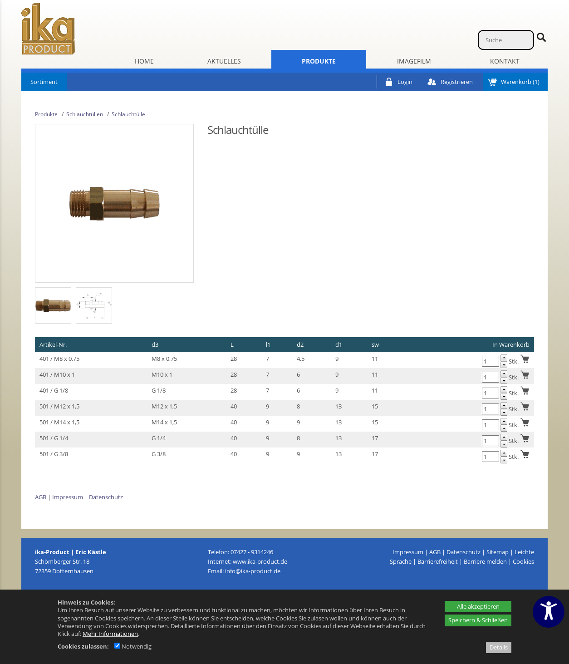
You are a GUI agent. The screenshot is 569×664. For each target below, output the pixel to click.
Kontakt (505, 61)
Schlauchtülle (128, 114)
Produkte (319, 61)
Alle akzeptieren (478, 606)
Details (499, 647)
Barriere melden (485, 561)
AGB (40, 497)
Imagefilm (414, 61)
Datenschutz (106, 497)
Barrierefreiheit (437, 561)
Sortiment (44, 82)
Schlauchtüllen (84, 114)
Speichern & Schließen (478, 620)
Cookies (523, 561)
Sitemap (497, 552)
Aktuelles (224, 61)
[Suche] (506, 40)
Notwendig (133, 646)
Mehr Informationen (110, 634)
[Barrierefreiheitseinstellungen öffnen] (548, 612)
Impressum (67, 497)
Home (144, 61)
